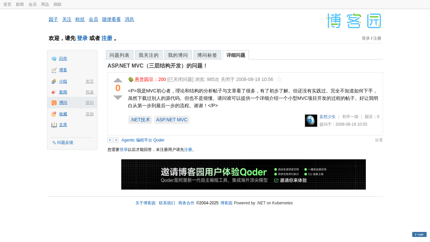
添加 (90, 114)
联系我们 (167, 203)
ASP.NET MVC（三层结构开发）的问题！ (158, 66)
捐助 (57, 4)
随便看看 (111, 19)
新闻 (20, 4)
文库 (63, 124)
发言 (90, 81)
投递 (90, 92)
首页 (7, 4)
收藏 (63, 114)
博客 (63, 70)
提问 (90, 102)
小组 (63, 81)
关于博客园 (145, 203)
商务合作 (186, 203)
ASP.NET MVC (171, 119)
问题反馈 (65, 142)
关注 (67, 19)
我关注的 (149, 55)
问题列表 (120, 55)
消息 (129, 19)
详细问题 (235, 55)
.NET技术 (140, 119)
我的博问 (178, 55)
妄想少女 (327, 116)
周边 (45, 4)
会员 (33, 4)
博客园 (226, 203)
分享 (379, 140)
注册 (106, 38)
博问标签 (207, 55)
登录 (82, 38)
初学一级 (350, 116)
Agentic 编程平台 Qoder (143, 140)
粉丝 (80, 19)
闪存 (63, 58)
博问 (63, 102)
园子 (53, 19)
